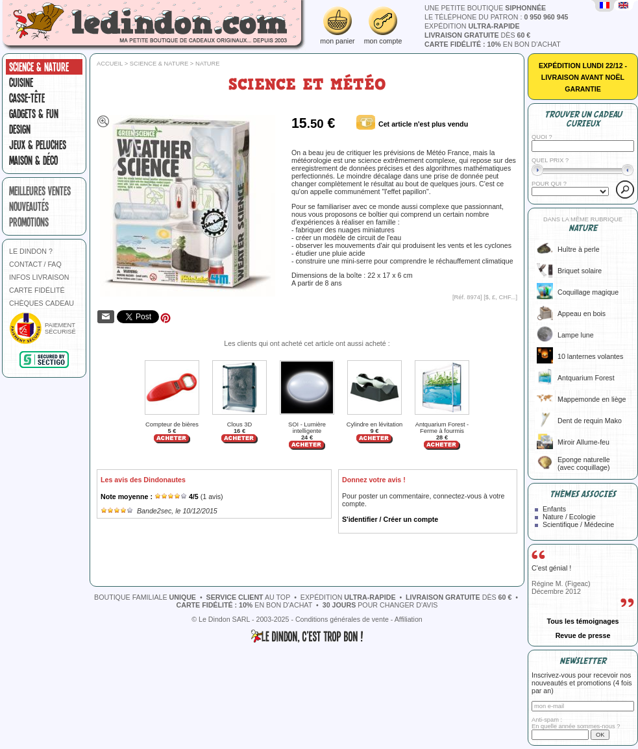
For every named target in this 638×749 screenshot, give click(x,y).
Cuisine (21, 82)
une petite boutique (485, 8)
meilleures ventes (40, 191)
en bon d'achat (492, 44)
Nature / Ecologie (569, 517)
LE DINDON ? (31, 251)
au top (248, 597)
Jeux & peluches (37, 145)
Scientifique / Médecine (578, 524)
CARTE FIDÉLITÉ (37, 290)
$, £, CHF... (500, 297)
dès (477, 35)
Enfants (554, 509)
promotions (29, 222)
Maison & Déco (33, 160)
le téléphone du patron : (496, 17)
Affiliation (409, 619)
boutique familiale (145, 597)
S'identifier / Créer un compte (390, 519)
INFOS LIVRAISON (39, 277)
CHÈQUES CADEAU (41, 303)
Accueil (110, 63)
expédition (472, 26)
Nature (207, 63)
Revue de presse (583, 635)
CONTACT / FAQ (35, 264)
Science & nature (39, 67)
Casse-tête (27, 98)
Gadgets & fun (33, 113)
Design (20, 129)
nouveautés (29, 206)
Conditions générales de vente (342, 619)
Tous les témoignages (582, 621)
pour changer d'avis (380, 605)
